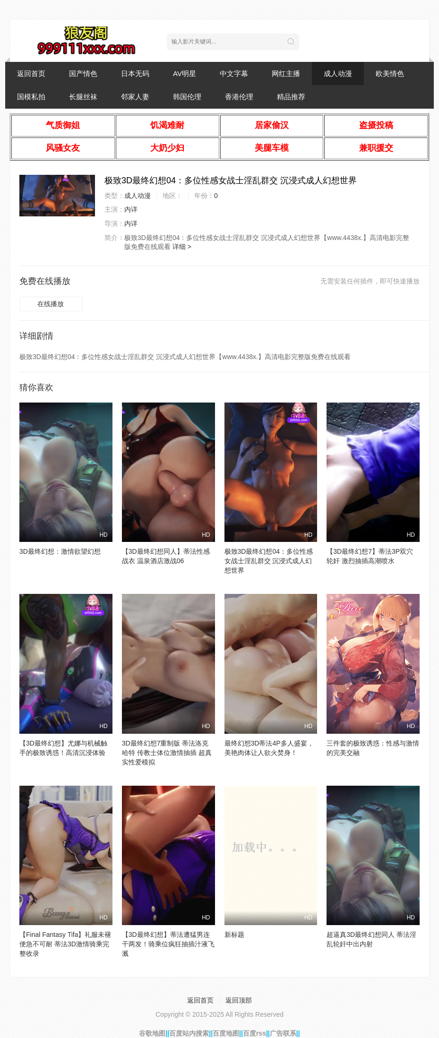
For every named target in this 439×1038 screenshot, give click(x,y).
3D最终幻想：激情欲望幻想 (60, 551)
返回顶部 (238, 1000)
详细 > (181, 246)
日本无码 (135, 73)
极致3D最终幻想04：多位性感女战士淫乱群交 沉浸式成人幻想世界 (268, 561)
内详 (131, 209)
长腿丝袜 (83, 97)
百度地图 (226, 1033)
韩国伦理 (187, 97)
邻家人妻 (135, 97)
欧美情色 (390, 73)
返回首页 (31, 73)
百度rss (254, 1033)
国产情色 (83, 73)
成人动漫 (338, 73)
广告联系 (283, 1033)
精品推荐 (291, 97)
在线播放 (50, 304)
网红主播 (286, 73)
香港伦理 (239, 97)
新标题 (234, 934)
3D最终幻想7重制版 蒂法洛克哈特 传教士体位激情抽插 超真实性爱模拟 (167, 752)
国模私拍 (31, 97)
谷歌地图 (152, 1033)
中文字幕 (234, 73)
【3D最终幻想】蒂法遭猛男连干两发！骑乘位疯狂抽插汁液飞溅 (168, 944)
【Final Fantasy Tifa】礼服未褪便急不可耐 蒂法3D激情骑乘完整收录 (65, 944)
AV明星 (184, 73)
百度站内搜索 (189, 1033)
